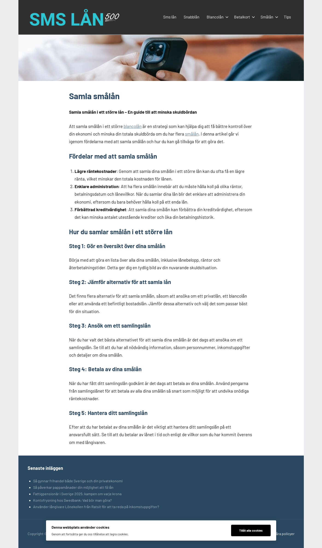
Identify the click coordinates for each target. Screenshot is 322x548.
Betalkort (243, 17)
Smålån (268, 17)
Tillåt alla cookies (251, 530)
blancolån (133, 126)
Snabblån (191, 17)
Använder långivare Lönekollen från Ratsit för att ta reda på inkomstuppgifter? (96, 506)
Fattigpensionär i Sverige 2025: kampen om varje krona (77, 494)
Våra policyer (284, 533)
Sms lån (169, 17)
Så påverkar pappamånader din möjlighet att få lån (73, 487)
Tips (287, 17)
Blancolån (217, 17)
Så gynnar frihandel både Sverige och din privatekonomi (78, 481)
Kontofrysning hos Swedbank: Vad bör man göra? (72, 500)
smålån (192, 133)
